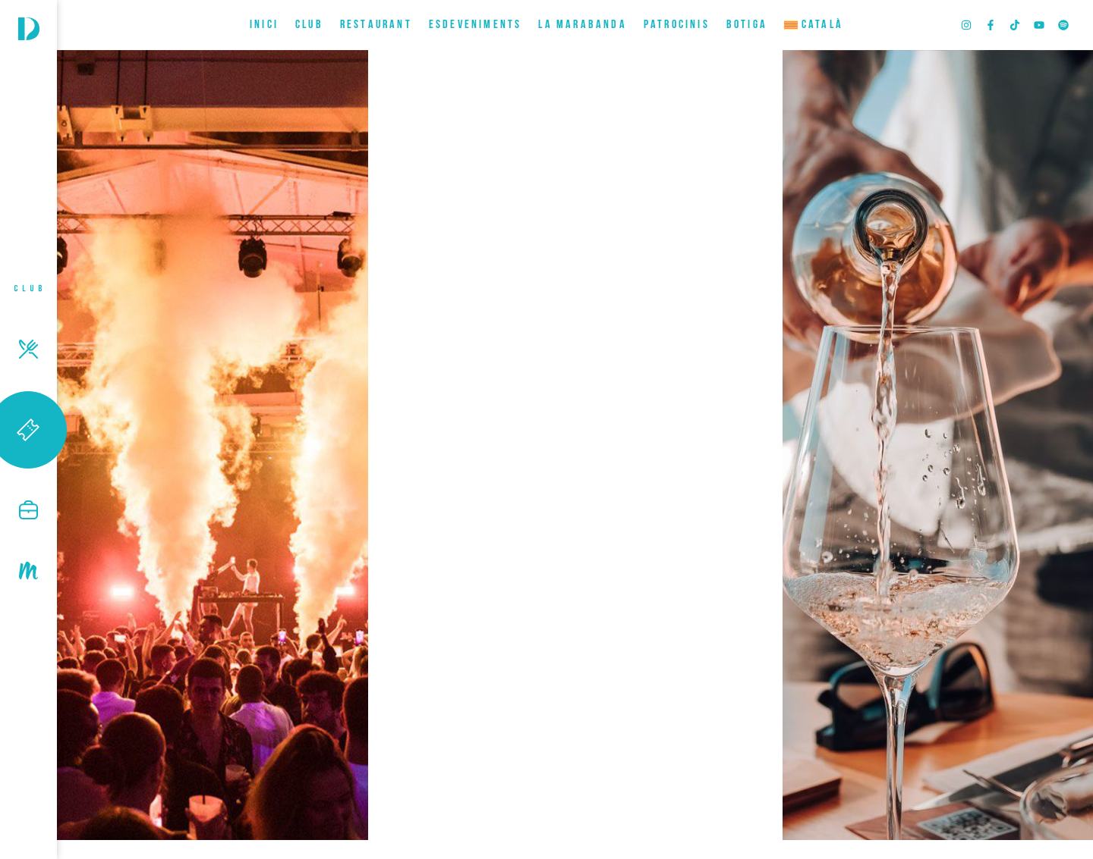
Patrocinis (677, 25)
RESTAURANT (376, 25)
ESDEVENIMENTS (475, 25)
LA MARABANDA (582, 25)
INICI (264, 25)
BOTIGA (746, 25)
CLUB (309, 25)
